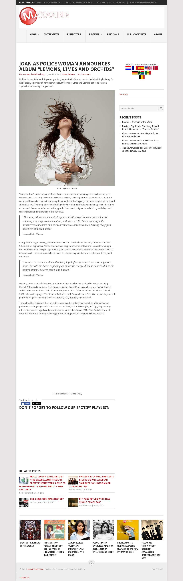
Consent (24, 577)
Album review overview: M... (111, 3)
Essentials (74, 34)
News (33, 34)
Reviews (94, 34)
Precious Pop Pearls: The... (79, 3)
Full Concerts (136, 34)
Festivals (113, 34)
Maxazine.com (36, 569)
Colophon (157, 569)
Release (71, 74)
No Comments (84, 74)
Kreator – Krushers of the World (137, 122)
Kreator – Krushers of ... (49, 3)
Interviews (51, 34)
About (158, 34)
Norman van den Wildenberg (32, 74)
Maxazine (123, 94)
